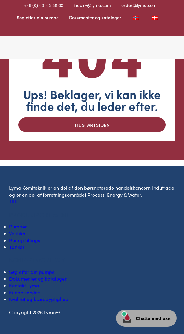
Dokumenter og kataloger (95, 17)
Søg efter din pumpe (38, 17)
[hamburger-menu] (175, 47)
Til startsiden (92, 124)
